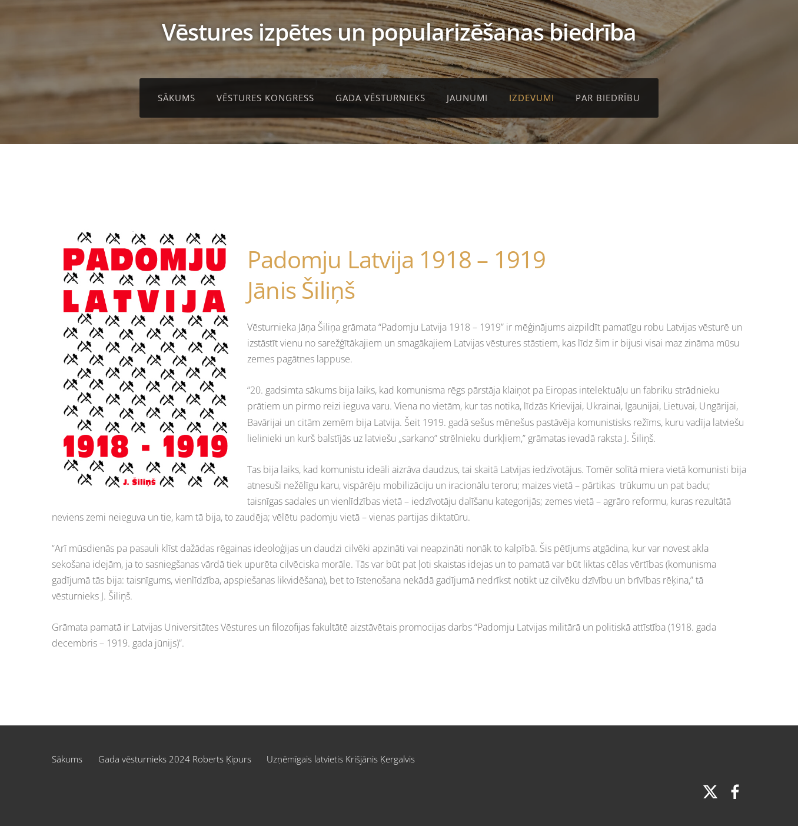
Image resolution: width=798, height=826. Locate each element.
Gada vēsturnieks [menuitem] (380, 98)
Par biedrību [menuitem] (608, 98)
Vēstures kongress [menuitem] (265, 98)
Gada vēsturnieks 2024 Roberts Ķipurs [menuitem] (174, 759)
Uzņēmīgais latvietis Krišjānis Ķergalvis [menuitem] (341, 759)
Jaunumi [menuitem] (467, 98)
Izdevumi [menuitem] (531, 98)
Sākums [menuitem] (176, 98)
